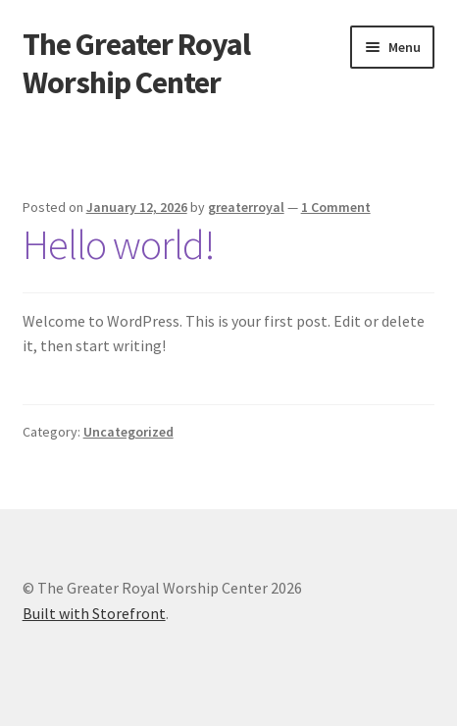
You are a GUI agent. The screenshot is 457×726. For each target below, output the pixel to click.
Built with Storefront (94, 613)
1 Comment (336, 207)
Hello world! (119, 244)
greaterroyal (246, 207)
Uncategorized (128, 432)
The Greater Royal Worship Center (136, 63)
